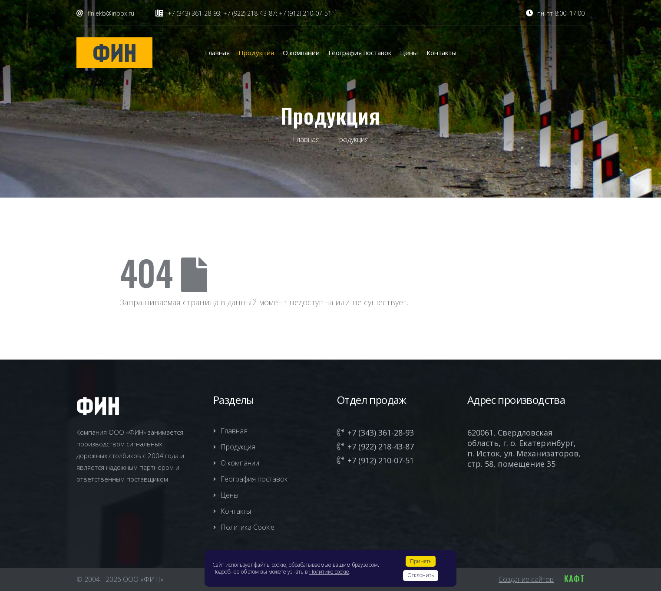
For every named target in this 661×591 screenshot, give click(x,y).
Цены (409, 52)
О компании (301, 52)
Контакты (441, 52)
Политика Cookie (243, 527)
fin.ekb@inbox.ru (111, 13)
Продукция (256, 52)
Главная (217, 52)
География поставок (359, 52)
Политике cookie (329, 571)
